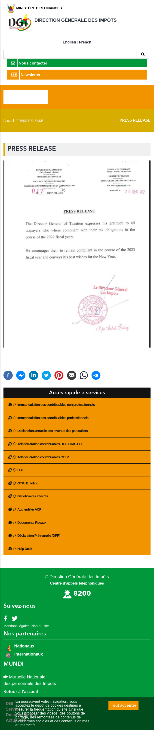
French (85, 42)
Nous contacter (29, 63)
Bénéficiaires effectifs (32, 496)
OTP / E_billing (27, 483)
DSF (20, 470)
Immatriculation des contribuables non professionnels (56, 405)
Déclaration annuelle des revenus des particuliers (52, 431)
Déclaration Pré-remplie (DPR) (38, 535)
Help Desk (24, 549)
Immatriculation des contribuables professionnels (52, 418)
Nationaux (23, 646)
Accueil (8, 121)
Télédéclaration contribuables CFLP (43, 457)
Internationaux (28, 654)
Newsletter (26, 75)
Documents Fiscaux (31, 522)
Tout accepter (123, 705)
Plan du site (40, 626)
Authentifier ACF (29, 509)
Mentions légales (16, 626)
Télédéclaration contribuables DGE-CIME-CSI (49, 444)
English (69, 42)
